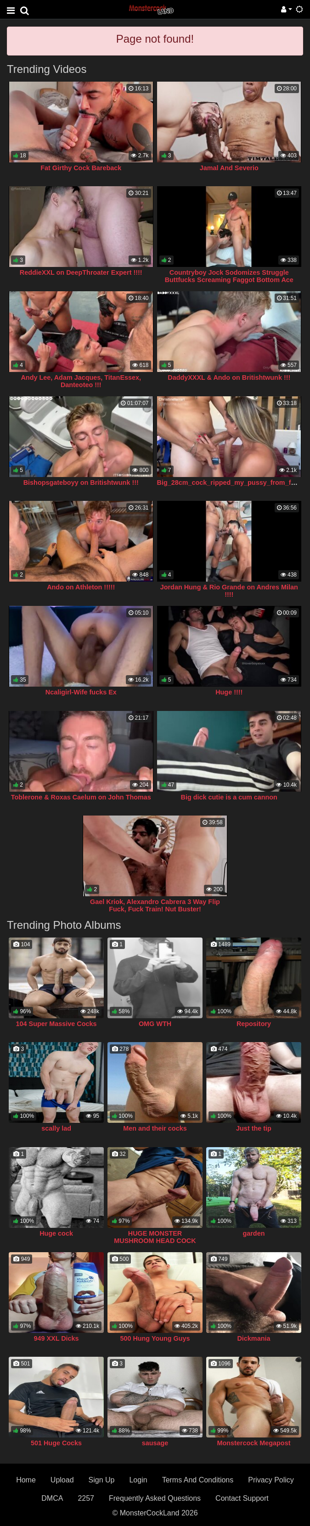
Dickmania (253, 1338)
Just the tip (253, 1128)
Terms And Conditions (198, 1480)
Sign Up (102, 1480)
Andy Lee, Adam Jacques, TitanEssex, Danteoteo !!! (81, 381)
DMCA (52, 1498)
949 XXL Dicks (56, 1338)
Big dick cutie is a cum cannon (229, 797)
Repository (254, 1023)
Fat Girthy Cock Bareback (80, 168)
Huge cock (56, 1233)
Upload (62, 1480)
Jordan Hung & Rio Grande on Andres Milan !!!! (229, 590)
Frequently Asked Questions (155, 1498)
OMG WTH (155, 1023)
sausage (155, 1443)
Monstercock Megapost (254, 1443)
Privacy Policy (271, 1480)
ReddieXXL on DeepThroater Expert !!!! (81, 272)
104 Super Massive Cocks (56, 1023)
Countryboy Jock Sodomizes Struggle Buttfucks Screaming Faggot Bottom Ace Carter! (229, 280)
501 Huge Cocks (56, 1443)
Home (26, 1480)
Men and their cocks (154, 1128)
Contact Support (242, 1498)
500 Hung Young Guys (155, 1338)
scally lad (56, 1128)
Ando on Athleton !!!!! (81, 587)
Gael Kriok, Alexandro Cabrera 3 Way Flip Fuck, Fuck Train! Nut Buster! (155, 905)
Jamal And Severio (229, 168)
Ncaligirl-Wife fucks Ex (81, 692)
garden (253, 1233)
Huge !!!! (228, 692)
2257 (86, 1498)
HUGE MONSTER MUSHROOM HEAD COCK (155, 1237)
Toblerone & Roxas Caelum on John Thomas (81, 797)
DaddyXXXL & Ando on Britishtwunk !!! (229, 377)
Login (138, 1480)
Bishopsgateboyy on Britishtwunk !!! (81, 482)
